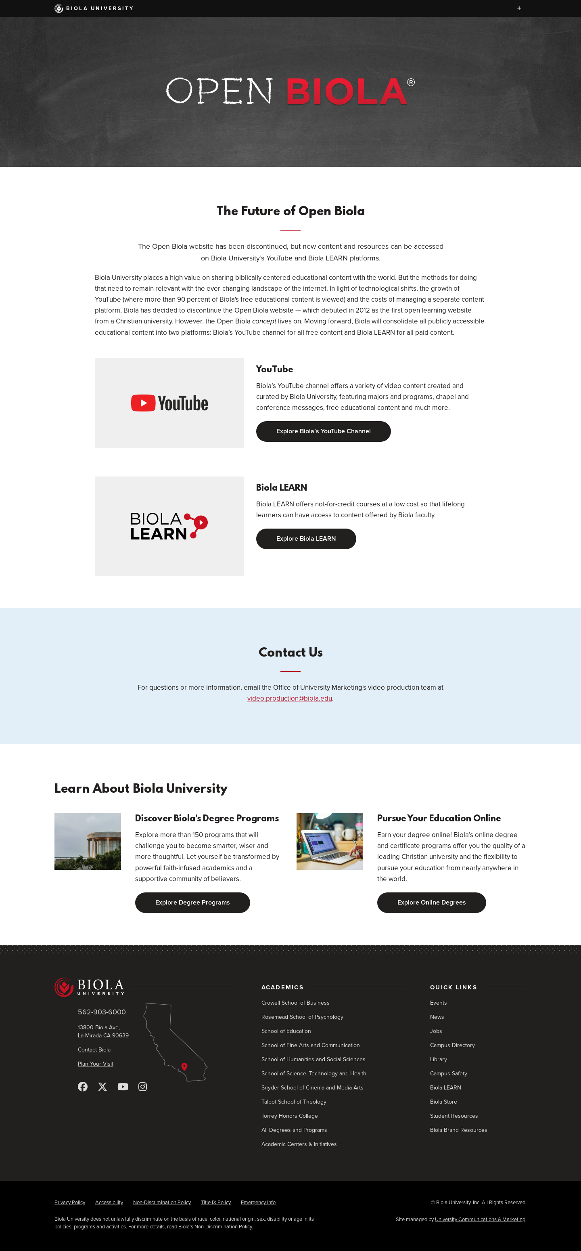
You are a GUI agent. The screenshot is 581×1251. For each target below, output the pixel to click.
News (437, 1017)
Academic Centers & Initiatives (299, 1144)
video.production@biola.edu (289, 698)
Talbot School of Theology (293, 1101)
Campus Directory (452, 1045)
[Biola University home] (145, 987)
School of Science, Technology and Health (313, 1073)
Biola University (94, 8)
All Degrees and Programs (294, 1130)
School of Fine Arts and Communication (310, 1045)
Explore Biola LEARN (306, 539)
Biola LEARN (445, 1087)
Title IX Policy (216, 1202)
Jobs (436, 1031)
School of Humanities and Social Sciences (313, 1059)
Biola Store (443, 1101)
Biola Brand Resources (458, 1130)
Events (438, 1002)
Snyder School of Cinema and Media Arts (312, 1087)
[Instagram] (142, 1087)
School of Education (286, 1031)
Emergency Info (258, 1202)
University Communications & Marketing (480, 1219)
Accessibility (109, 1202)
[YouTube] (122, 1087)
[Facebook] (83, 1087)
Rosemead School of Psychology (302, 1017)
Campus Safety (448, 1073)
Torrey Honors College (289, 1115)
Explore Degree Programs (192, 902)
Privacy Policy (69, 1202)
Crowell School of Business (295, 1002)
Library (438, 1059)
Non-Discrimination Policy (162, 1202)
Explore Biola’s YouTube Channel (323, 431)
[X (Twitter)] (102, 1087)
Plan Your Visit (95, 1063)
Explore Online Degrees (431, 902)
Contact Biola (94, 1049)
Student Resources (454, 1115)
